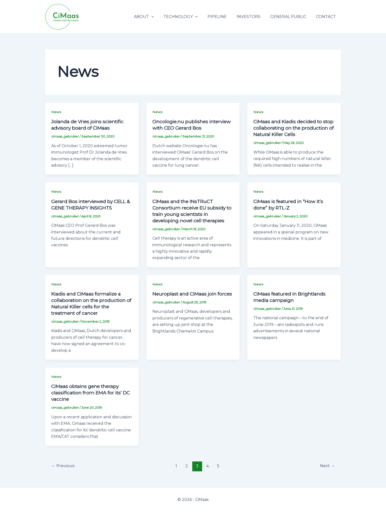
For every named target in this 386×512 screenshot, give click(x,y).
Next (326, 465)
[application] (162, 17)
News (56, 112)
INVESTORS (253, 16)
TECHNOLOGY (189, 17)
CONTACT (327, 16)
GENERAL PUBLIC (291, 16)
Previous (63, 465)
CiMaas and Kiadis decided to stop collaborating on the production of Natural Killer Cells (292, 128)
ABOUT (155, 17)
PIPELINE (224, 16)
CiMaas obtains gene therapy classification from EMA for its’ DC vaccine (88, 392)
